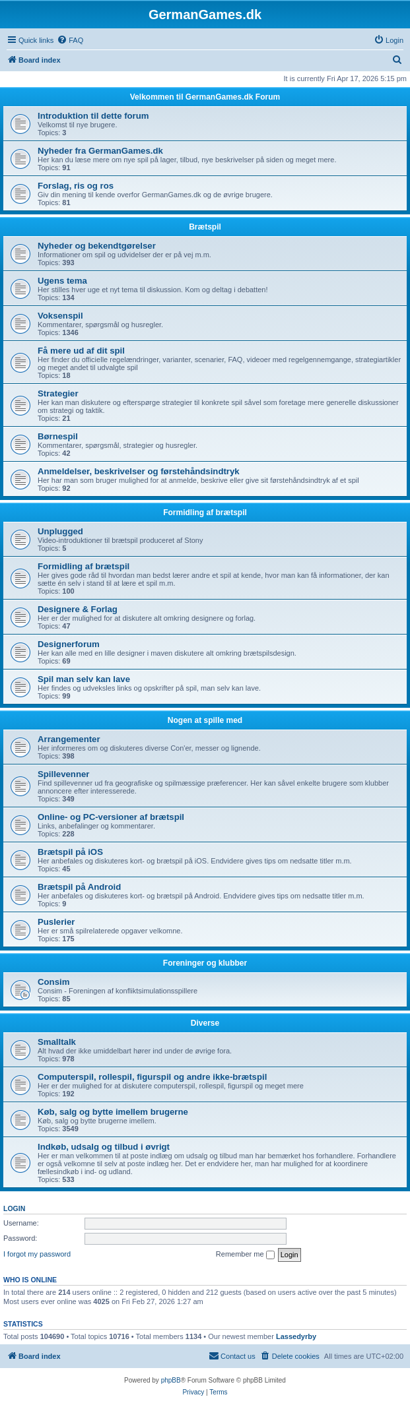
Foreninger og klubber (205, 963)
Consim (53, 982)
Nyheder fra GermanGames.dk (100, 151)
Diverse (205, 1023)
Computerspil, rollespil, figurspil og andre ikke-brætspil (152, 1077)
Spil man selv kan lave (84, 679)
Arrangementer (69, 739)
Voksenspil (60, 316)
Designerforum (69, 644)
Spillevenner (63, 774)
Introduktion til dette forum (93, 116)
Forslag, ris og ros (76, 186)
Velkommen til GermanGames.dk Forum (205, 97)
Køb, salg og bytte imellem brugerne (113, 1112)
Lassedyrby (296, 1336)
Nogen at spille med (205, 720)
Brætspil (205, 227)
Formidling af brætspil (205, 512)
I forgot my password (37, 1254)
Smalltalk (57, 1042)
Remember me (245, 1254)
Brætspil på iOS (70, 852)
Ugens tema (62, 281)
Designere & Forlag (78, 609)
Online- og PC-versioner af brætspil (111, 817)
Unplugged (60, 531)
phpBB (171, 1380)
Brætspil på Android (79, 887)
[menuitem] (70, 40)
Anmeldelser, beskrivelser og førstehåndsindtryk (139, 471)
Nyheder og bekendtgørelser (97, 246)
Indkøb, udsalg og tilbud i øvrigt (104, 1147)
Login (14, 1208)
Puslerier (56, 922)
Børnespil (58, 436)
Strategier (58, 393)
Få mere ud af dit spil (81, 351)
